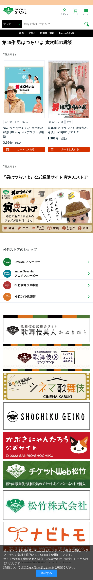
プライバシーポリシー (37, 567)
